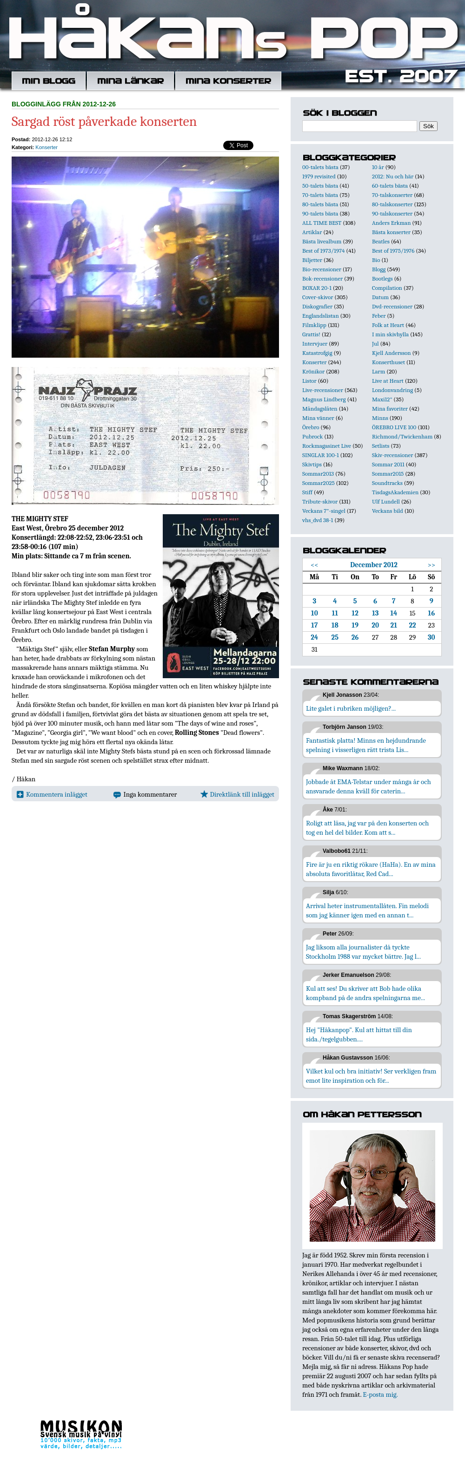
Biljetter (312, 259)
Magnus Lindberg (324, 399)
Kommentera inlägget (51, 794)
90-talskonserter (392, 213)
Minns (380, 417)
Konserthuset (388, 362)
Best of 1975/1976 (393, 250)
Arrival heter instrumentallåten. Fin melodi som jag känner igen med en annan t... (367, 910)
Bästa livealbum (321, 241)
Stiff (307, 492)
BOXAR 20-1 (317, 287)
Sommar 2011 (388, 464)
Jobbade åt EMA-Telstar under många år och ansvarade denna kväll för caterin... (368, 786)
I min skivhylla (390, 334)
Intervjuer (314, 343)
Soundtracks (387, 482)
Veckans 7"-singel (323, 510)
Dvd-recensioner (392, 306)
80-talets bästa (320, 204)
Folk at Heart (388, 324)
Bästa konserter (391, 232)
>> (431, 565)
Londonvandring (392, 389)
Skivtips (312, 464)
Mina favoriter (390, 408)
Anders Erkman (391, 222)
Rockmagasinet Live (326, 445)
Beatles (381, 241)
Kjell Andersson (391, 352)
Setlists (380, 445)
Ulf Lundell (386, 501)
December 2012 (374, 565)
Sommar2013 (318, 473)
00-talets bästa (320, 167)
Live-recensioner (322, 389)
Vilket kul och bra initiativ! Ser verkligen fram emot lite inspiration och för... (371, 1076)
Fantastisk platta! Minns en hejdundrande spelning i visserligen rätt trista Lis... (366, 745)
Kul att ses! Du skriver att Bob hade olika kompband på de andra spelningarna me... (365, 993)
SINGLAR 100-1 (320, 455)
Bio (376, 259)
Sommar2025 (318, 482)
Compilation (387, 287)
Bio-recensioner (321, 269)
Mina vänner (318, 417)
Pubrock (312, 436)
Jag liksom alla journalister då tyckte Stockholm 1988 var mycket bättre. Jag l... (363, 952)
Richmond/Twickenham (402, 436)
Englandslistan (320, 315)
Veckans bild (387, 510)
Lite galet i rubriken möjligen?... (351, 708)
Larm (378, 371)
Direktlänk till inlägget (237, 794)
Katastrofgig (317, 352)
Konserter (46, 147)
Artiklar (312, 232)
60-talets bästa (390, 185)
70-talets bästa (320, 194)
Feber (378, 315)
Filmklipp (314, 324)
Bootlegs (382, 278)
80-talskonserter (392, 204)
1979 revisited (319, 176)
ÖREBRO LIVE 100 (394, 427)
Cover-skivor (317, 297)
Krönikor (313, 371)
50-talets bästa (320, 185)
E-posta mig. (380, 1394)
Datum (380, 297)
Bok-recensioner (322, 278)
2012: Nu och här (392, 176)
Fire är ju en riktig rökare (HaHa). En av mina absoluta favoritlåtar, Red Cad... (371, 869)
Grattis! (311, 334)
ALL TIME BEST (321, 222)
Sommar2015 (388, 473)
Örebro (310, 427)
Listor (309, 380)
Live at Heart (388, 380)
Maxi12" (382, 399)
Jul (375, 343)
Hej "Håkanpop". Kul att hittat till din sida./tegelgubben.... (359, 1034)
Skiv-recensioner (392, 455)
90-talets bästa (320, 213)
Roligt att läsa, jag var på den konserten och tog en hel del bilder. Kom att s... (367, 828)
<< (315, 565)
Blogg (378, 269)
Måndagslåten (320, 408)
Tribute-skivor (320, 501)
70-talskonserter (392, 194)
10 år (378, 167)
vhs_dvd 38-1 (317, 520)
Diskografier (317, 306)
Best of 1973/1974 (323, 250)
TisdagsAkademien (395, 492)
